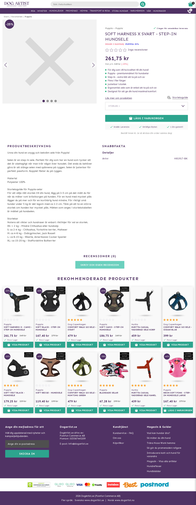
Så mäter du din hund (158, 438)
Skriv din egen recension (100, 264)
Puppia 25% (132, 44)
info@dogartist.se (78, 443)
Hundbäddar (154, 471)
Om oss (117, 438)
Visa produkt (18, 344)
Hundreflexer (154, 466)
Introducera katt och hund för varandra (163, 455)
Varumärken (17, 17)
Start (6, 17)
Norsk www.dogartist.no (121, 500)
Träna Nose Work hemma (161, 443)
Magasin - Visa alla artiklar (162, 461)
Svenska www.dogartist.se (89, 500)
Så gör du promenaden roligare (164, 448)
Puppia (28, 17)
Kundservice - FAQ (123, 433)
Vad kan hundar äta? (158, 433)
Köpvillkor (118, 443)
